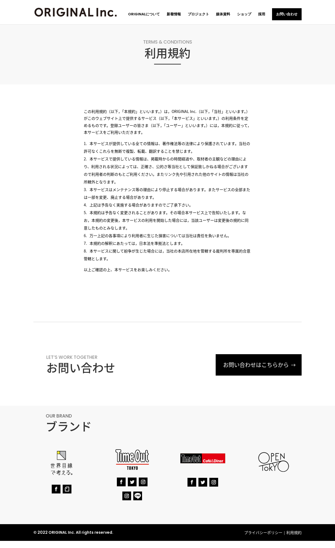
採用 (261, 14)
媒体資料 (223, 14)
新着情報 (174, 14)
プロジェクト (198, 14)
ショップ (244, 14)
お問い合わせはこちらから (254, 365)
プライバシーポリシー (263, 532)
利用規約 (294, 532)
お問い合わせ (287, 14)
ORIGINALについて (144, 14)
